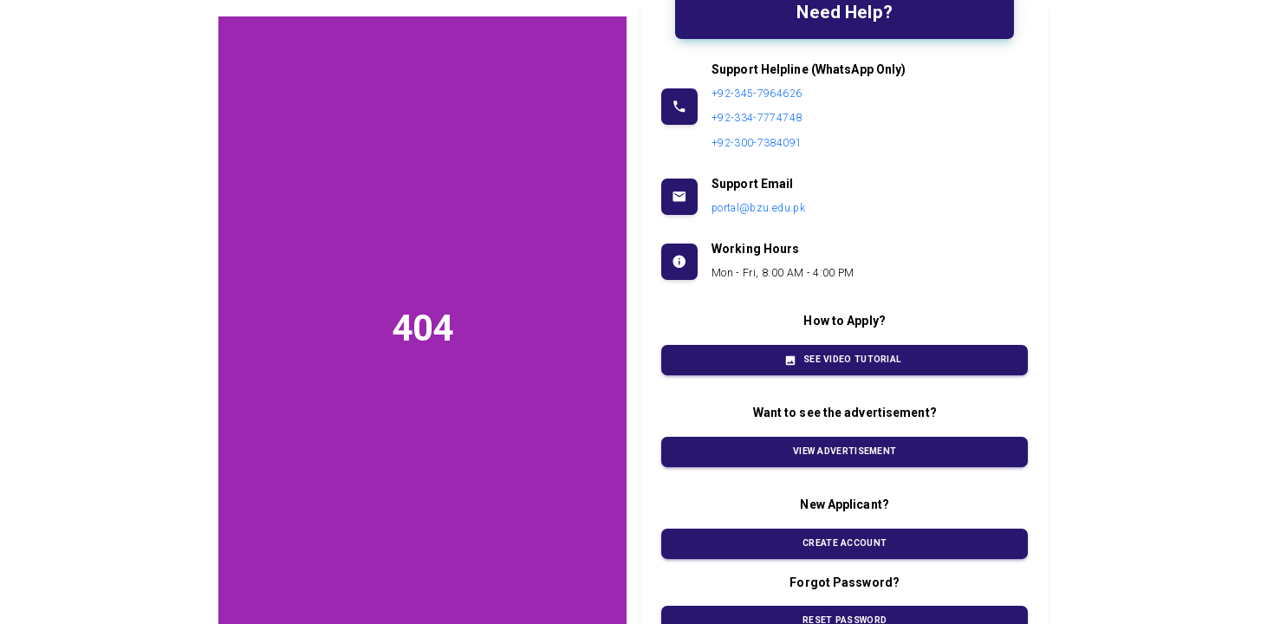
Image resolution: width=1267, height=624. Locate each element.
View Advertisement (844, 452)
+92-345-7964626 (756, 94)
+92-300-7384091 (756, 143)
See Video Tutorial (844, 360)
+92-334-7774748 (756, 118)
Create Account (844, 544)
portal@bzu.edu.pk (758, 208)
